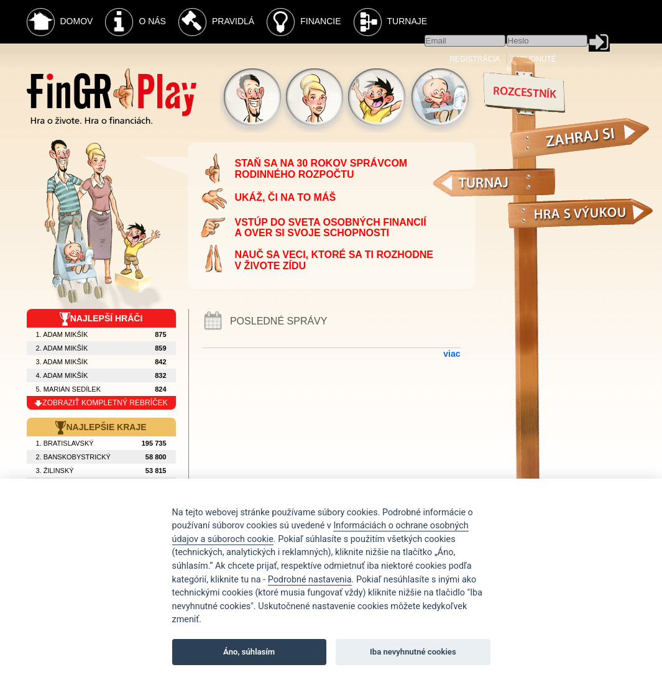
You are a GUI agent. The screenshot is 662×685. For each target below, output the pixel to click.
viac (451, 354)
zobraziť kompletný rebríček (100, 402)
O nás (135, 22)
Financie (304, 22)
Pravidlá (216, 22)
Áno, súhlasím (249, 651)
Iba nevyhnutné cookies (413, 651)
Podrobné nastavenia (310, 579)
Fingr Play (111, 96)
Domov (60, 22)
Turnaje (391, 22)
